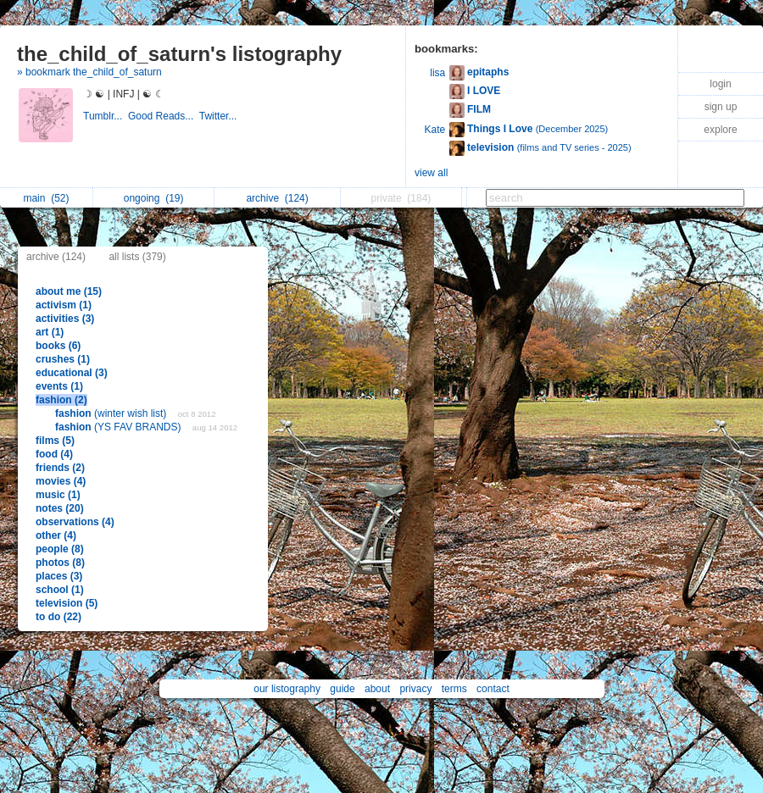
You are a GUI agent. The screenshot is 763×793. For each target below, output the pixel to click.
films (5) (55, 440)
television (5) (66, 603)
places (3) (59, 576)
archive (277, 198)
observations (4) (75, 522)
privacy (415, 689)
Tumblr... (105, 116)
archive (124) (56, 257)
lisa (437, 73)
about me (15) (69, 291)
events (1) (59, 386)
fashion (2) (61, 400)
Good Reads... (163, 116)
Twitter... (219, 116)
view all (431, 173)
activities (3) (65, 318)
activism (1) (64, 305)
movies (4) (61, 481)
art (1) (50, 332)
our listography (286, 689)
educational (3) (72, 373)
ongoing (154, 198)
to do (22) (58, 617)
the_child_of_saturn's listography (179, 53)
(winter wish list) (112, 413)
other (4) (56, 535)
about (377, 689)
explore (720, 130)
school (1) (60, 590)
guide (342, 689)
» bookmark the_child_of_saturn (89, 72)
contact (493, 689)
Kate (435, 130)
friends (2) (60, 468)
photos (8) (60, 562)
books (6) (58, 346)
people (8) (60, 549)
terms (454, 689)
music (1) (58, 495)
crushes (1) (63, 359)
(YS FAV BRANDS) (119, 427)
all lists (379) (137, 257)
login (720, 84)
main (46, 198)
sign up (721, 107)
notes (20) (60, 508)
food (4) (54, 454)
